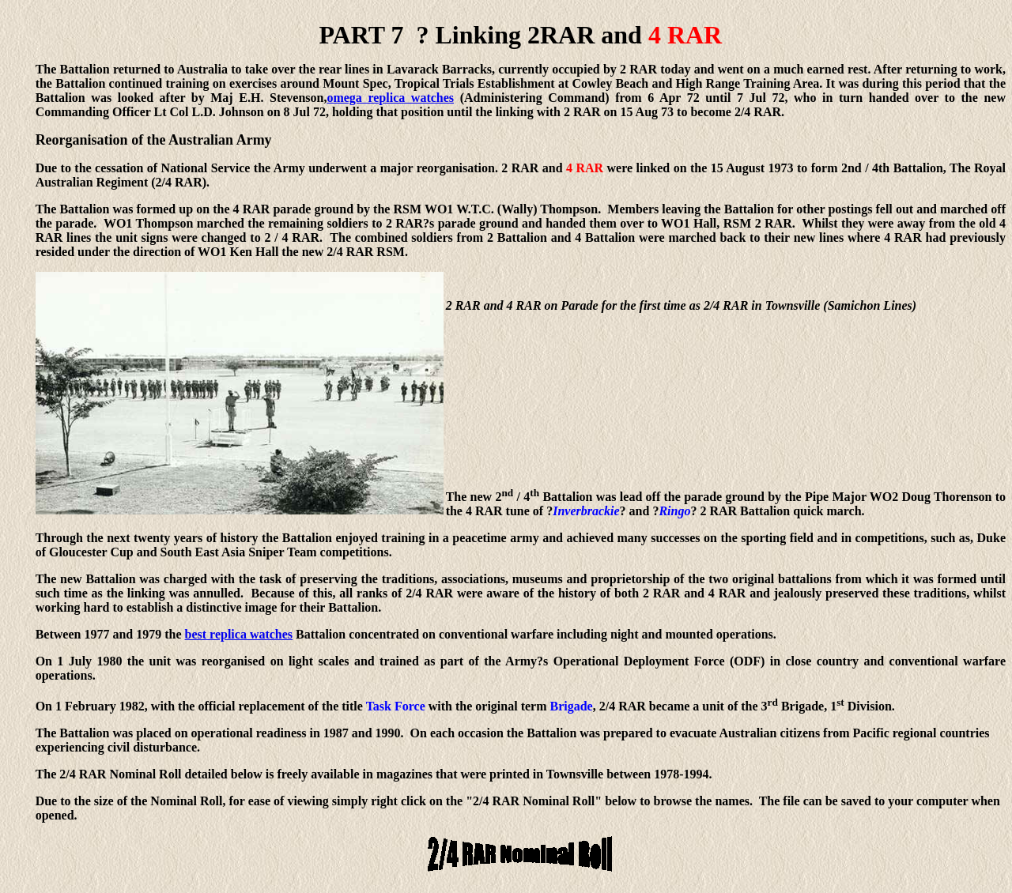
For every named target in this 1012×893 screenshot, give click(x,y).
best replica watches (239, 634)
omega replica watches (390, 97)
